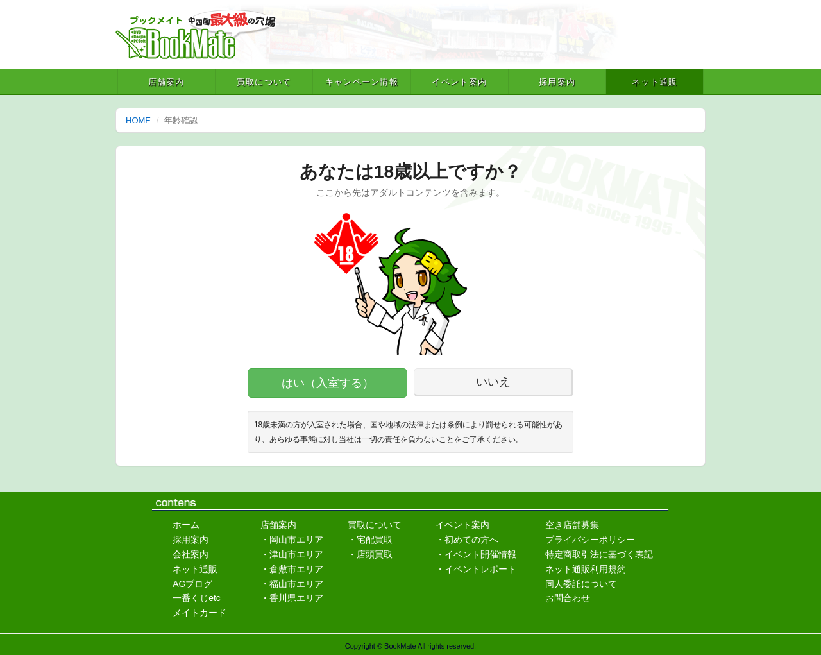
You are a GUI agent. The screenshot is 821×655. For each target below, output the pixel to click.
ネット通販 (655, 82)
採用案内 (557, 82)
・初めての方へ (467, 539)
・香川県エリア (291, 598)
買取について (264, 82)
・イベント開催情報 (476, 554)
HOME (138, 120)
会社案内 (190, 554)
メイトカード (199, 613)
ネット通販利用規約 (585, 569)
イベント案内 (459, 82)
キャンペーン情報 (361, 82)
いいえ (493, 381)
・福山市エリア (291, 584)
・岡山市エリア (291, 539)
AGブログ (192, 584)
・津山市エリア (291, 554)
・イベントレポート (476, 569)
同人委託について (581, 584)
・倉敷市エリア (291, 569)
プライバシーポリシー (590, 539)
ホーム (186, 525)
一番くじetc (197, 598)
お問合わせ (567, 598)
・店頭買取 (370, 554)
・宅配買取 (370, 539)
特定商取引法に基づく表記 (599, 554)
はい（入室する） (328, 383)
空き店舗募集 (572, 525)
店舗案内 (166, 82)
